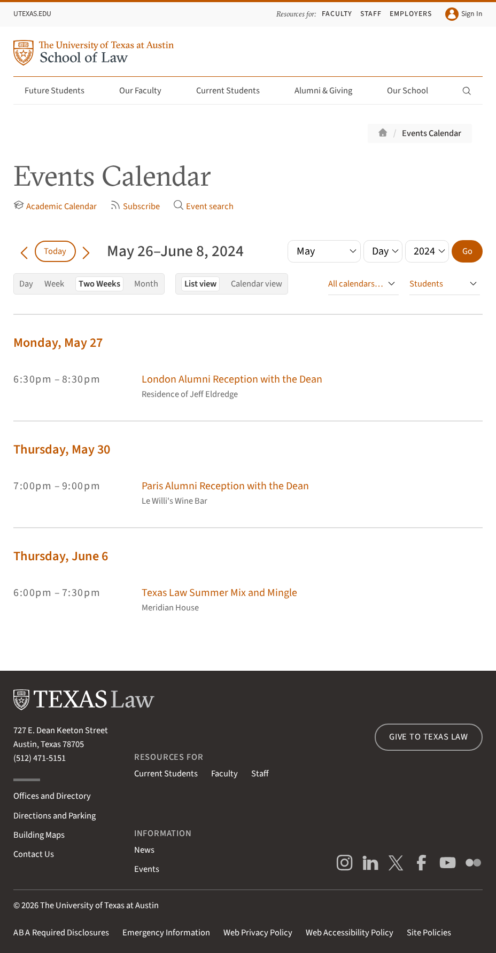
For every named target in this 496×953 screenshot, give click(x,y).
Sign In (464, 14)
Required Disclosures (61, 932)
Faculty (337, 14)
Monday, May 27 (58, 342)
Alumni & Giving (329, 90)
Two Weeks (99, 283)
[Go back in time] (24, 251)
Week (54, 283)
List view (200, 283)
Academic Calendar (55, 206)
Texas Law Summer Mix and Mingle (219, 592)
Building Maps (39, 835)
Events (146, 869)
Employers (411, 14)
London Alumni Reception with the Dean (232, 379)
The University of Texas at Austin (99, 905)
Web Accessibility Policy (349, 932)
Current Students (234, 90)
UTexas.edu (32, 14)
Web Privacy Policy (257, 932)
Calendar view (256, 283)
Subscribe (135, 206)
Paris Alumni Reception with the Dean (225, 486)
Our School (413, 90)
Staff (371, 14)
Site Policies (429, 932)
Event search (203, 206)
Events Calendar (431, 133)
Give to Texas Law (428, 736)
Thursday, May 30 (61, 449)
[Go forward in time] (86, 251)
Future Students (61, 90)
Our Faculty (146, 90)
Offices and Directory (52, 796)
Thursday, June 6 (60, 556)
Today (55, 251)
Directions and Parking (54, 815)
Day (26, 283)
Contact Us (33, 854)
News (144, 850)
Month (146, 283)
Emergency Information (166, 932)
